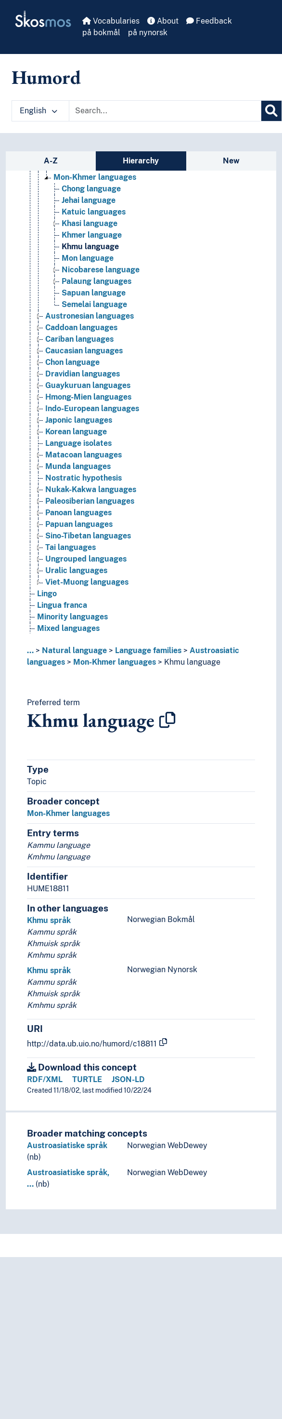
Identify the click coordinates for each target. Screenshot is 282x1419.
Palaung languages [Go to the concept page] (96, 281)
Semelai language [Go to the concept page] (94, 304)
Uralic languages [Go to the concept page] (76, 570)
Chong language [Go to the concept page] (91, 188)
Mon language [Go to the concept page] (88, 258)
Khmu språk (49, 920)
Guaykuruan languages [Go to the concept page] (87, 385)
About (163, 21)
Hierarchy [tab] (141, 160)
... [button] (30, 650)
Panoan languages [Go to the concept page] (78, 512)
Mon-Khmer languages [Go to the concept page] (94, 177)
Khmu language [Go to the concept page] (90, 246)
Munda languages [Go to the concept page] (78, 466)
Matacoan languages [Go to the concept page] (83, 454)
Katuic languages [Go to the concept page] (94, 211)
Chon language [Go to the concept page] (72, 362)
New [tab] (231, 160)
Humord (46, 77)
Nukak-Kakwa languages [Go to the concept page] (90, 489)
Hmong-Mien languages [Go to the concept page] (88, 397)
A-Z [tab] (51, 160)
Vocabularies (111, 21)
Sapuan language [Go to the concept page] (94, 292)
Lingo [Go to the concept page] (47, 593)
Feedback (209, 21)
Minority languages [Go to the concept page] (72, 616)
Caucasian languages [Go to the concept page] (84, 350)
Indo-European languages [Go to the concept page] (92, 408)
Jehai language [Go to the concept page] (88, 200)
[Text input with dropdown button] (165, 110)
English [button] (38, 110)
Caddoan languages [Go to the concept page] (81, 327)
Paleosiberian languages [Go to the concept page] (89, 501)
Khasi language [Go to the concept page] (89, 223)
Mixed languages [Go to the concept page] (68, 628)
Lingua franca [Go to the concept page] (62, 605)
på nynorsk (147, 32)
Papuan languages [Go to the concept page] (79, 524)
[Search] (271, 110)
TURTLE (87, 1079)
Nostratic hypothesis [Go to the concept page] (83, 477)
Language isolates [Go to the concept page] (78, 443)
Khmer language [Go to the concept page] (92, 235)
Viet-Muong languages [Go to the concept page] (86, 582)
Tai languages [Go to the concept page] (70, 547)
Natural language (74, 650)
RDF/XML (45, 1079)
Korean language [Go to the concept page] (76, 431)
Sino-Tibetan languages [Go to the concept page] (88, 535)
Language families (148, 650)
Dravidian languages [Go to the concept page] (82, 373)
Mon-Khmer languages (114, 662)
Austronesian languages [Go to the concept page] (89, 316)
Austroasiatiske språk (67, 1145)
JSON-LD (128, 1079)
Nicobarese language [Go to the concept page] (101, 269)
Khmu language (192, 662)
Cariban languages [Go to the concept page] (79, 339)
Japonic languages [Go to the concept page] (78, 420)
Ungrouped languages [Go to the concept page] (86, 558)
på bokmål (101, 32)
